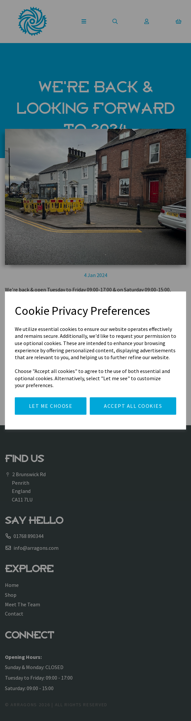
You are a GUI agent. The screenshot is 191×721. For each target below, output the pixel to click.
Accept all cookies (133, 406)
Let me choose (51, 406)
